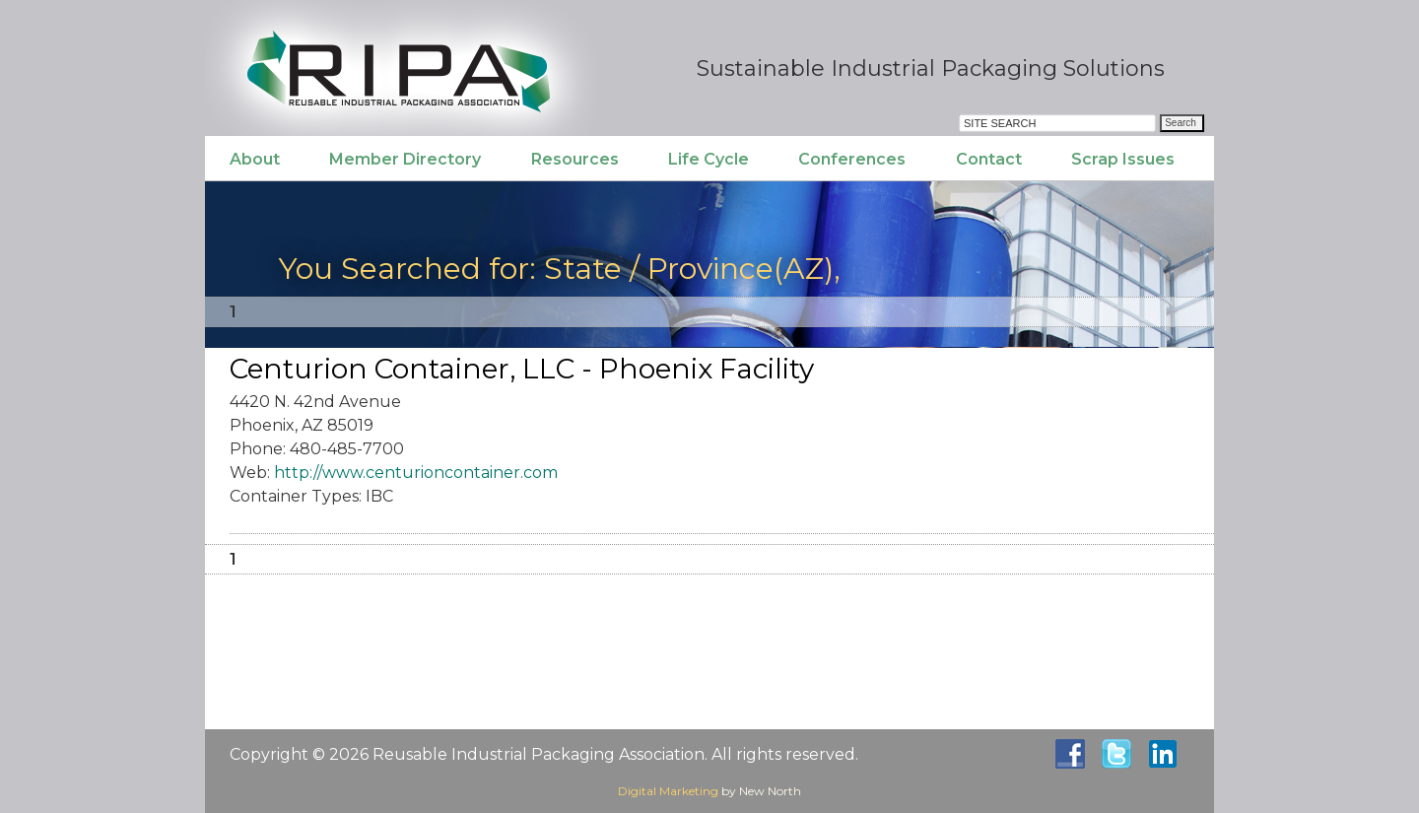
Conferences (852, 159)
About (255, 159)
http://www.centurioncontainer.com (416, 472)
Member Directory (405, 159)
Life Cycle (708, 159)
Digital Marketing (668, 790)
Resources (575, 159)
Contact (989, 159)
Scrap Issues (1123, 159)
